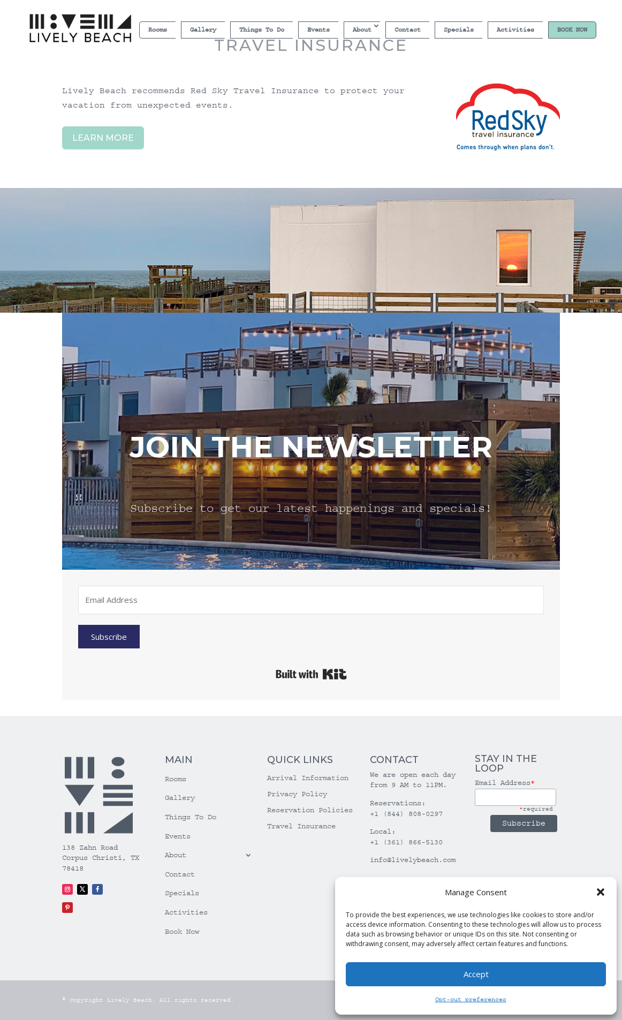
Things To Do (261, 29)
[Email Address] (311, 600)
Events (318, 29)
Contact (408, 29)
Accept (476, 974)
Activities (515, 29)
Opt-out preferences (470, 999)
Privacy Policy (297, 794)
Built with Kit (311, 674)
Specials (459, 29)
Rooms (157, 29)
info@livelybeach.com (413, 860)
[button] (600, 892)
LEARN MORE (103, 138)
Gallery (203, 29)
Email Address (505, 783)
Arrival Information (307, 778)
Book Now (572, 29)
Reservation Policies (310, 810)
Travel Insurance (301, 826)
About (362, 29)
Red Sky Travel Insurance (257, 90)
